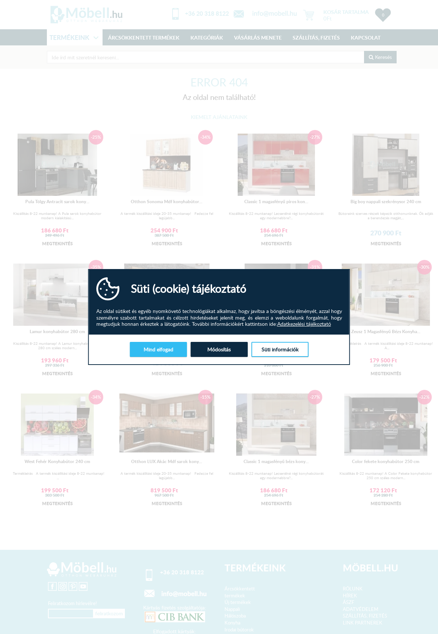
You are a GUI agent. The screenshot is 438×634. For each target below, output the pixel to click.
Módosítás (219, 349)
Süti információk (279, 349)
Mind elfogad (158, 349)
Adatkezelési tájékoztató (304, 324)
